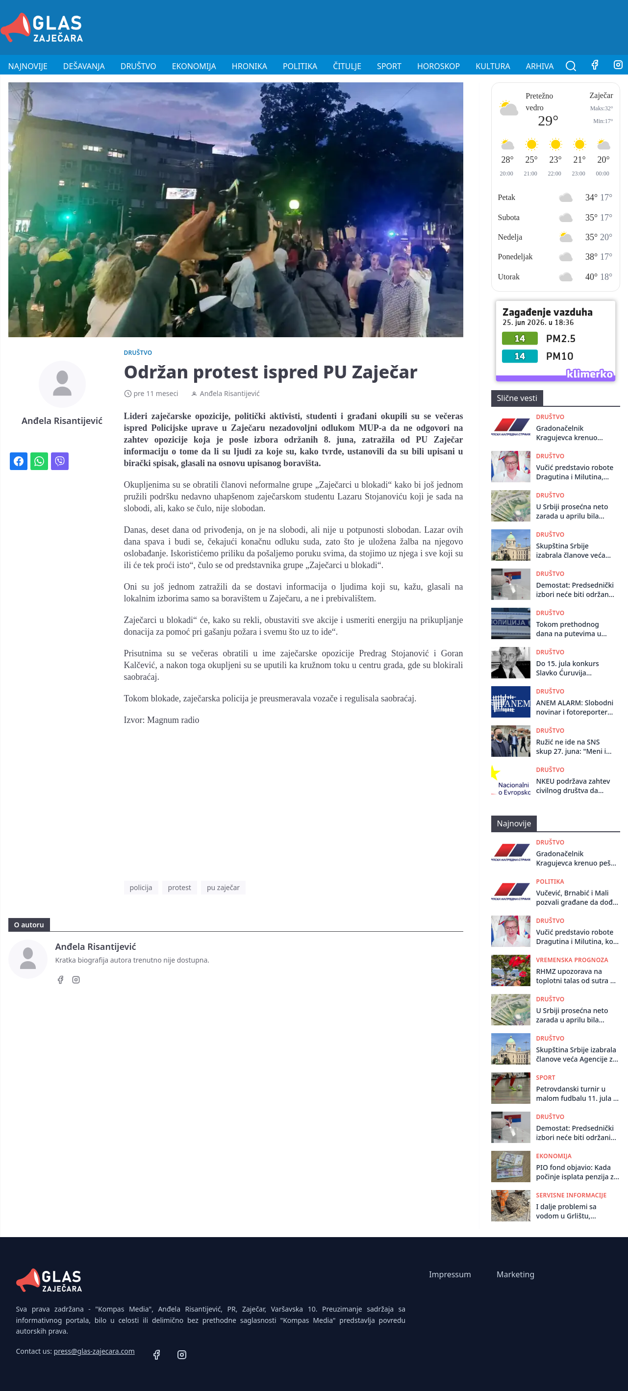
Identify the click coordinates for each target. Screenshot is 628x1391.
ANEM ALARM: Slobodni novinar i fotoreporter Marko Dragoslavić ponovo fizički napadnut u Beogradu (575, 707)
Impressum (450, 1274)
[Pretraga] (571, 66)
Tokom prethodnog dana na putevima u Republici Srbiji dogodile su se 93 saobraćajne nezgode (571, 629)
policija (141, 887)
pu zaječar (223, 887)
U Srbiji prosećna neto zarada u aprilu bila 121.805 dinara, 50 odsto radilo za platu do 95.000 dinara (575, 511)
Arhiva (540, 66)
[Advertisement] (449, 26)
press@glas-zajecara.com (94, 1351)
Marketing (515, 1274)
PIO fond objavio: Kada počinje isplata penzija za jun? (577, 1172)
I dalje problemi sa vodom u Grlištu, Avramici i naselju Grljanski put (566, 1211)
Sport (389, 66)
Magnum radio (173, 720)
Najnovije (28, 66)
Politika (300, 66)
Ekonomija (194, 66)
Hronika (249, 66)
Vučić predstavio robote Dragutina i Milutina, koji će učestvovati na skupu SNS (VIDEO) (575, 472)
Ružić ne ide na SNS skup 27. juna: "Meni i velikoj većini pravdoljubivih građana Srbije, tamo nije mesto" (574, 746)
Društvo (138, 66)
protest (179, 887)
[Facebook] (594, 66)
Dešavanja (84, 66)
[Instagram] (76, 981)
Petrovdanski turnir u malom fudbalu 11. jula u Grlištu (577, 1093)
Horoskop (438, 66)
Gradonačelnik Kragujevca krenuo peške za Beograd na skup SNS (570, 433)
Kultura (493, 66)
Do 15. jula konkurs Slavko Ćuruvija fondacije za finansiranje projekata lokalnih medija (572, 668)
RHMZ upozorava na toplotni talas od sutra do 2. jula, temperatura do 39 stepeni (577, 976)
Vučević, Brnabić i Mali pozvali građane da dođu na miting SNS (576, 897)
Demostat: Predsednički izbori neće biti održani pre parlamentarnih (575, 589)
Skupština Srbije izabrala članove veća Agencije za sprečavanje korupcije (575, 550)
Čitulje (347, 66)
